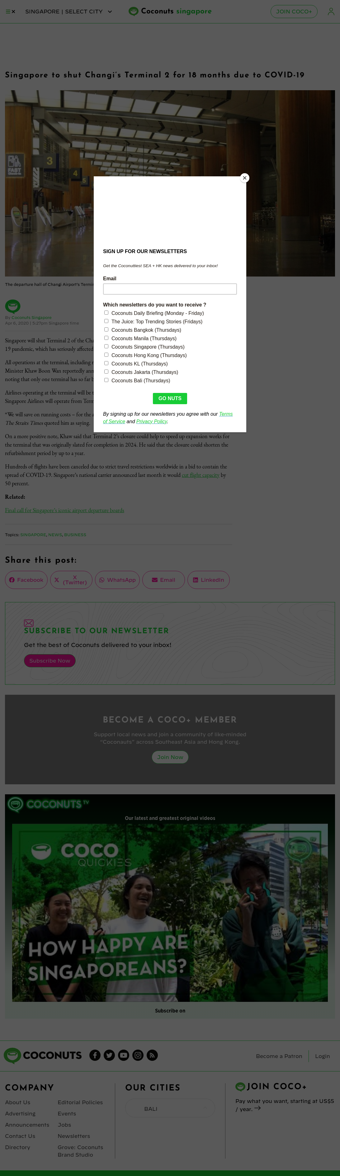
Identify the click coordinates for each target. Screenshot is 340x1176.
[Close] (244, 178)
